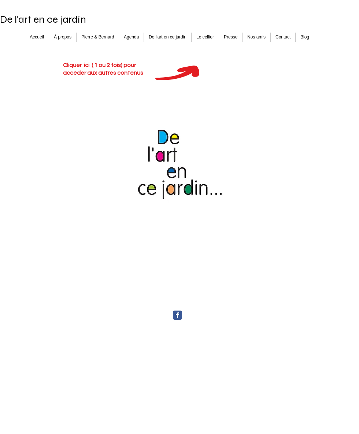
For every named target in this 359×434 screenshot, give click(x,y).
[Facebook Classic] (177, 315)
